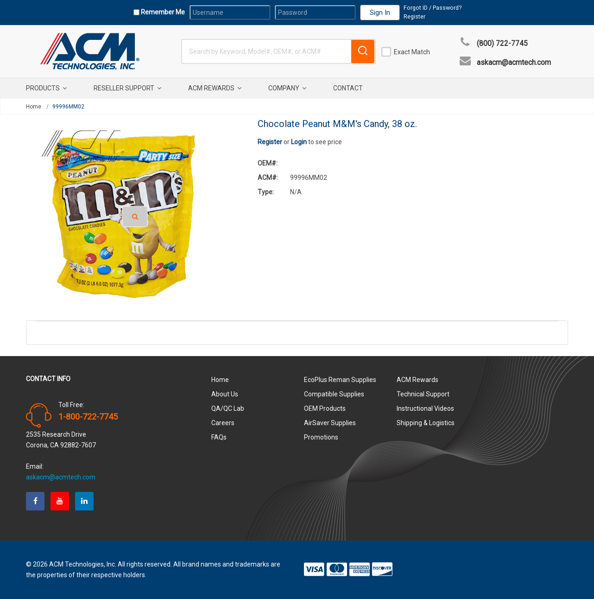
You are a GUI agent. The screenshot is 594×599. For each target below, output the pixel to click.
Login (299, 142)
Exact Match (412, 52)
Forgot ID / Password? (432, 7)
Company (287, 88)
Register (414, 16)
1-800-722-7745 (88, 417)
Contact (348, 88)
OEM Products (325, 408)
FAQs (219, 437)
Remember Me (162, 12)
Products (46, 88)
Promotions (321, 437)
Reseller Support (127, 88)
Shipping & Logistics (426, 423)
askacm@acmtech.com (514, 62)
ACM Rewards (214, 88)
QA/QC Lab (227, 408)
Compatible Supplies (334, 394)
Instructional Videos (425, 408)
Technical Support (423, 394)
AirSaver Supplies (330, 423)
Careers (222, 423)
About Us (224, 394)
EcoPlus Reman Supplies (340, 379)
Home (33, 106)
